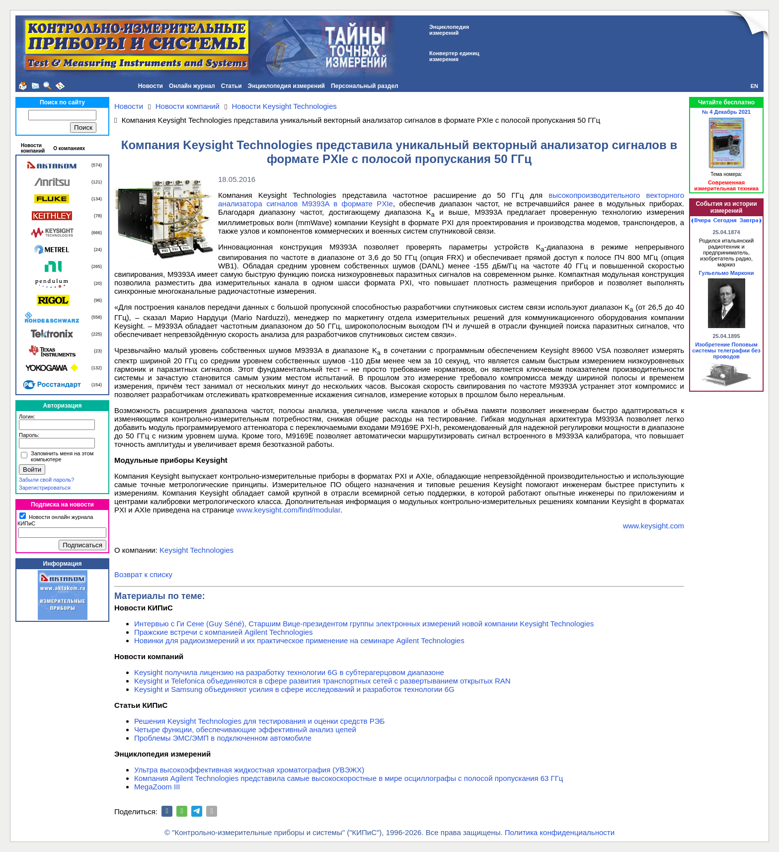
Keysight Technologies (196, 550)
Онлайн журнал (192, 86)
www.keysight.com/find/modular (288, 510)
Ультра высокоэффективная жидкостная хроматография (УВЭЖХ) (249, 770)
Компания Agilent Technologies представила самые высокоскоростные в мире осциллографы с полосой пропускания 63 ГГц (348, 778)
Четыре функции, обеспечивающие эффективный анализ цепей (245, 729)
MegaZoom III (157, 786)
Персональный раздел (364, 86)
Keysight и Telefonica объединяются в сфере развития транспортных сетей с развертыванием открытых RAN (322, 681)
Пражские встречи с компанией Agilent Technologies (223, 632)
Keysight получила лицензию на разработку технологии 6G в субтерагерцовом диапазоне (289, 672)
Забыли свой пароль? (46, 480)
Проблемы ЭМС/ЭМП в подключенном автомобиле (223, 738)
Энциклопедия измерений (286, 86)
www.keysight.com (653, 525)
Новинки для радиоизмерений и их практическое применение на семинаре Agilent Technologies (299, 640)
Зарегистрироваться (45, 488)
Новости (150, 86)
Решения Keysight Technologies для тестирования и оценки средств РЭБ (259, 721)
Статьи (231, 86)
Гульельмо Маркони (726, 273)
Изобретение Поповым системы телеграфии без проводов (726, 350)
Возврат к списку (143, 574)
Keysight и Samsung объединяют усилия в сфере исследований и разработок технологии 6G (294, 689)
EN (754, 86)
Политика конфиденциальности (560, 832)
